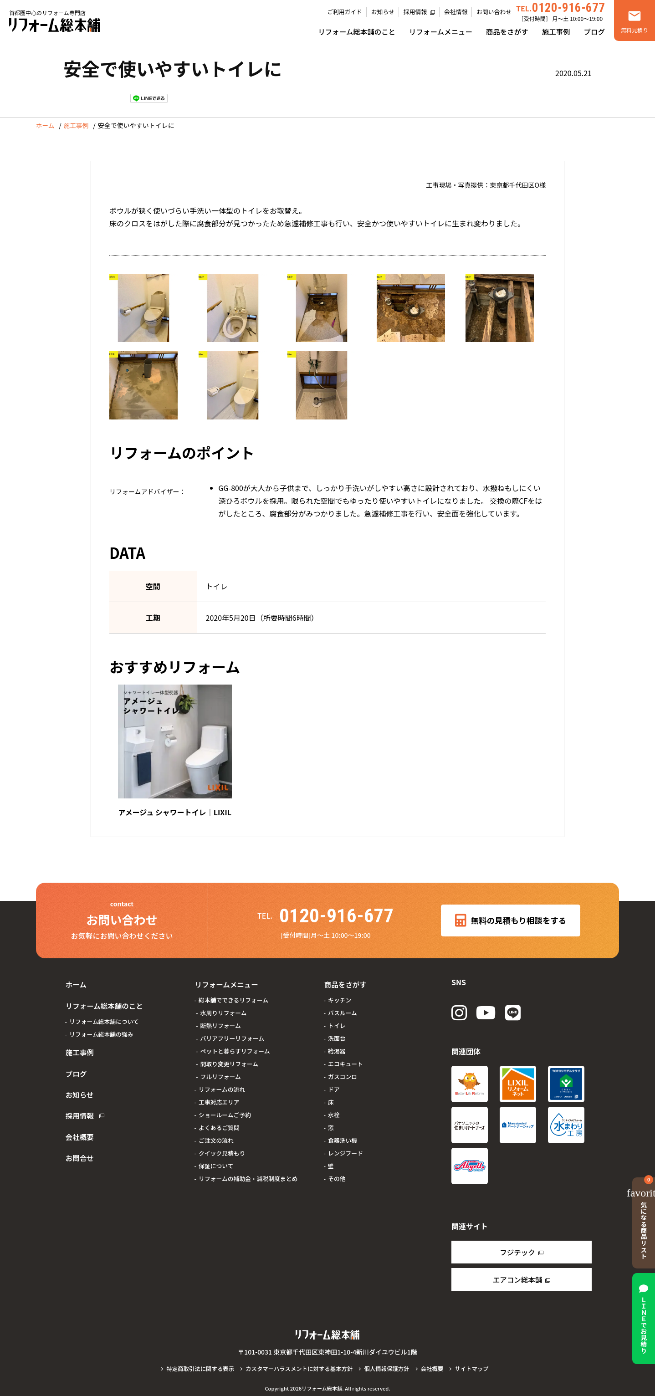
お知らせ (382, 11)
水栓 (334, 1109)
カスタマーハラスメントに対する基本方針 (298, 1367)
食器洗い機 (342, 1134)
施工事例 (556, 31)
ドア (334, 1083)
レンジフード (345, 1147)
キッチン (339, 994)
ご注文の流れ (216, 1134)
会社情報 (455, 11)
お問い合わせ (494, 11)
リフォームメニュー (440, 31)
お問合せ (77, 1127)
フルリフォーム (220, 1070)
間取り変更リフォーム (229, 1057)
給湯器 (336, 1045)
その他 (336, 1172)
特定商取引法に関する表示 (197, 1367)
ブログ (594, 31)
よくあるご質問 (219, 1121)
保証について (216, 1160)
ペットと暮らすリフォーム (235, 1045)
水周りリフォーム (223, 1006)
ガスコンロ (342, 1070)
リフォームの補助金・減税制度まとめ (248, 1172)
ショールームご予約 (225, 1109)
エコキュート (345, 1057)
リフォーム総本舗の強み (101, 1024)
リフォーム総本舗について (104, 1011)
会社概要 (77, 1110)
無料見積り (634, 30)
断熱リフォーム (220, 1019)
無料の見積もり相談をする (511, 918)
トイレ (336, 1019)
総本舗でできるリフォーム (233, 994)
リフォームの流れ (222, 1083)
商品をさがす (507, 31)
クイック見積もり (222, 1147)
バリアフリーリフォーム (232, 1032)
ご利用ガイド (344, 11)
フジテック (517, 1250)
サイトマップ (475, 1367)
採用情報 (415, 11)
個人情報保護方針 (388, 1367)
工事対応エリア (219, 1096)
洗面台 (336, 1032)
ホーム (45, 125)
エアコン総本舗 (517, 1278)
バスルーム (342, 1006)
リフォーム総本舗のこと (356, 31)
